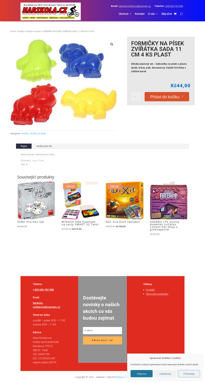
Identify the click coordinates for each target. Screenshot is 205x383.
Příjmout (141, 373)
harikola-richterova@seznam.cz (135, 6)
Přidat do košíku (165, 96)
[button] (112, 44)
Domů (13, 31)
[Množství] (136, 96)
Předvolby (189, 373)
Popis (24, 146)
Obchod (123, 14)
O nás (151, 14)
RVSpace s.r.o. (122, 377)
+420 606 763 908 (174, 6)
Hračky (21, 31)
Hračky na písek (33, 31)
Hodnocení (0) (44, 146)
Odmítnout (165, 373)
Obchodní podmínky (157, 293)
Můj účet (167, 14)
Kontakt (139, 14)
